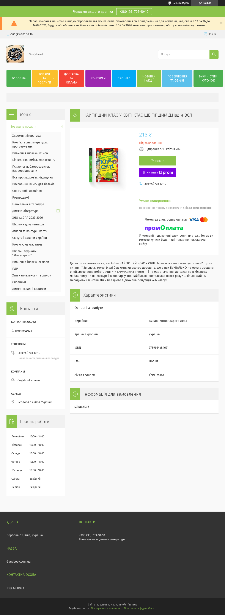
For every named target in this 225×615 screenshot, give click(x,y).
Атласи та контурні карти (29, 231)
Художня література (26, 136)
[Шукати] (214, 54)
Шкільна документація (28, 224)
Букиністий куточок (208, 78)
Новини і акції (149, 78)
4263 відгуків (181, 3)
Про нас (124, 78)
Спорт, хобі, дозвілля (27, 191)
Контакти (98, 78)
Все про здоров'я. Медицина (32, 177)
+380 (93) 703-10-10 (134, 12)
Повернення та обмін (177, 78)
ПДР (15, 269)
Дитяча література (25, 211)
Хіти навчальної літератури (31, 275)
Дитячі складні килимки (29, 289)
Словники (19, 282)
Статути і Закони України (29, 238)
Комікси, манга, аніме (27, 244)
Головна (19, 78)
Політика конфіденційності (140, 608)
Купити (159, 160)
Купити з (160, 173)
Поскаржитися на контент (106, 608)
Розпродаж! (20, 197)
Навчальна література (28, 204)
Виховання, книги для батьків (33, 184)
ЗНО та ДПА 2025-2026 (27, 218)
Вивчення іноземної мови (30, 262)
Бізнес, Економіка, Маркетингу (33, 160)
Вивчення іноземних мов (30, 153)
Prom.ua (132, 604)
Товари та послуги (44, 78)
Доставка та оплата (71, 78)
